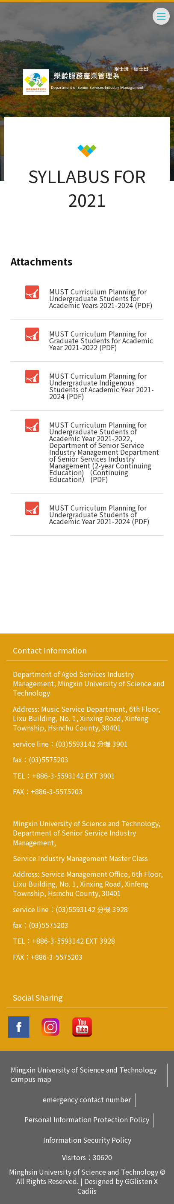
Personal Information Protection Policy (86, 1119)
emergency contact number (87, 1099)
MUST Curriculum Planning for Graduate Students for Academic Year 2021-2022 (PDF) (101, 340)
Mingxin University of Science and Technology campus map (83, 1074)
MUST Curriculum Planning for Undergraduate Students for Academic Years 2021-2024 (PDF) (101, 298)
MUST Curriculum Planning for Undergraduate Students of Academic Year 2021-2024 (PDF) (99, 514)
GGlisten (138, 1181)
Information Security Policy (87, 1140)
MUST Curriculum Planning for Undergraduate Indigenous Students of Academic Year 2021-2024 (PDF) (101, 386)
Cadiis (87, 1191)
